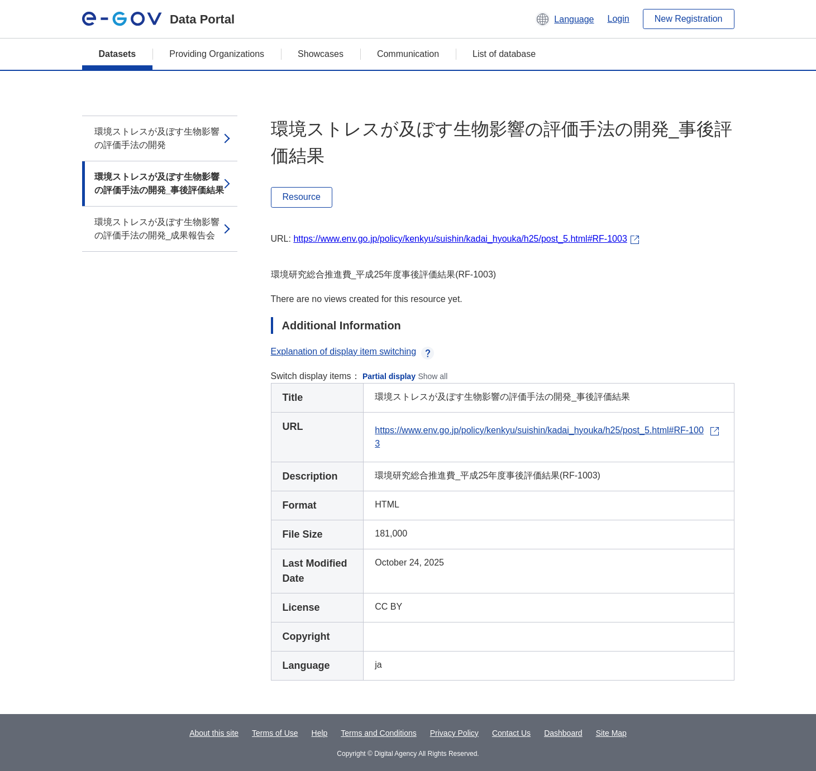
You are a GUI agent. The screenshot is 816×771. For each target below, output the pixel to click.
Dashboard (563, 733)
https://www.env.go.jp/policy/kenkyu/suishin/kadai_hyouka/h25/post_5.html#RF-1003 (460, 238)
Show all (432, 376)
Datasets (117, 54)
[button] (564, 19)
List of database (504, 54)
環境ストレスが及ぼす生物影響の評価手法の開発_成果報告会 (156, 228)
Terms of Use (275, 733)
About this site (213, 733)
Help (320, 733)
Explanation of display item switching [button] (353, 351)
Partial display (389, 376)
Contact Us (511, 733)
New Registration (689, 18)
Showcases (320, 54)
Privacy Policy (454, 733)
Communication (408, 54)
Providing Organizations (216, 54)
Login (618, 18)
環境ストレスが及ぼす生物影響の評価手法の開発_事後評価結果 (159, 183)
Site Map (611, 733)
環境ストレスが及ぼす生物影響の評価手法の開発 (156, 138)
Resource (302, 197)
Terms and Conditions (378, 733)
